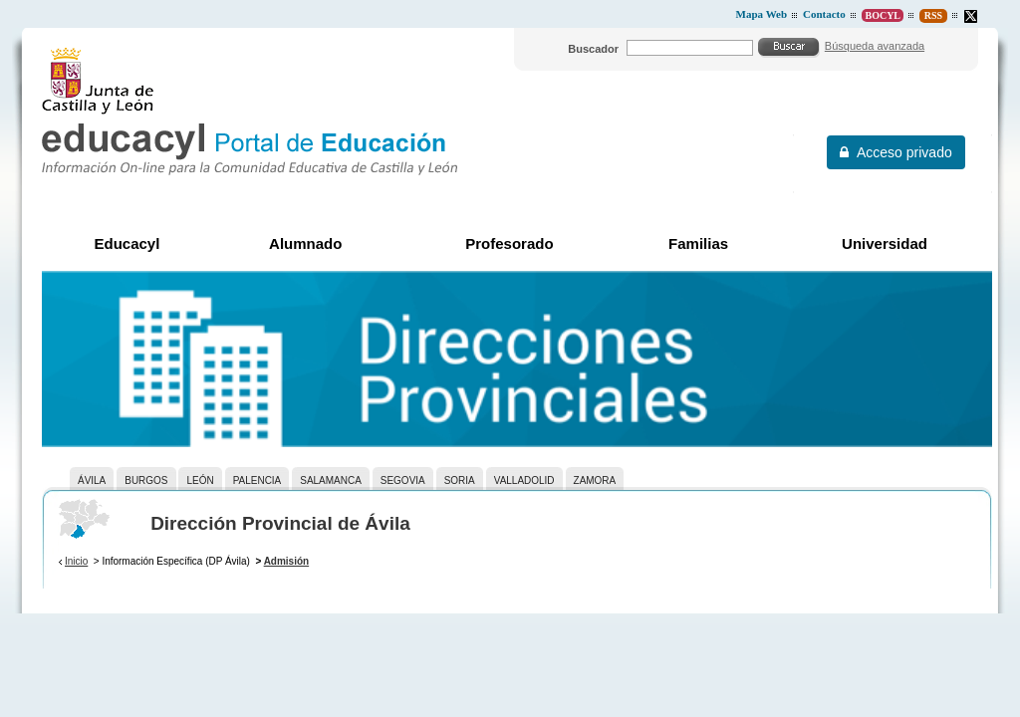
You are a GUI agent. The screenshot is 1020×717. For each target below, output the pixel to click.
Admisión (287, 561)
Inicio (76, 561)
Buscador (593, 49)
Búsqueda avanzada (874, 46)
